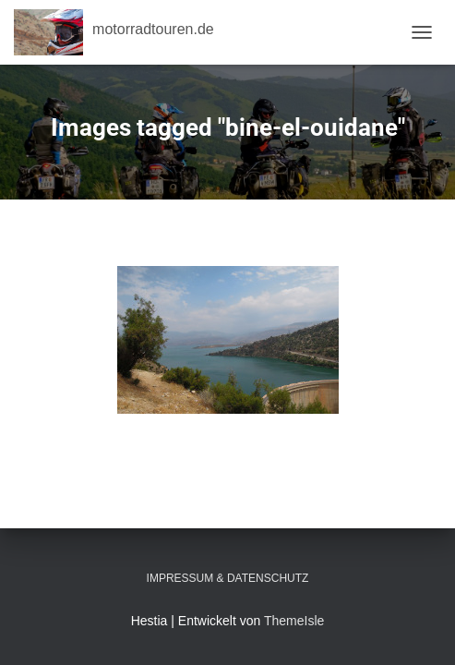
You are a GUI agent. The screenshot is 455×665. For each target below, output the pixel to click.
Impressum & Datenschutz (228, 578)
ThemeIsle (294, 620)
